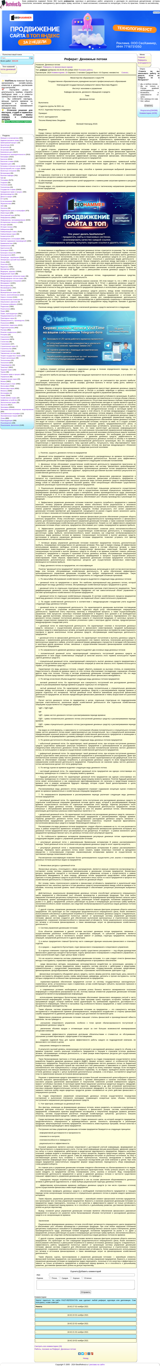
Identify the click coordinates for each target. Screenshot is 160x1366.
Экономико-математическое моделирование (17, 409)
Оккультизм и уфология (9, 302)
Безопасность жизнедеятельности (13, 154)
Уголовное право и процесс (10, 374)
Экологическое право (8, 402)
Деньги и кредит (6, 196)
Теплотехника (5, 360)
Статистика (5, 341)
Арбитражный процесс (9, 143)
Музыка (3, 290)
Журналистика (6, 203)
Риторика (4, 334)
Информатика (6, 217)
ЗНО (2, 206)
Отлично (86, 1278)
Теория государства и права (11, 356)
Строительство (6, 348)
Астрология (5, 147)
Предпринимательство (9, 316)
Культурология (6, 255)
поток (3, 69)
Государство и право (8, 189)
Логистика (4, 264)
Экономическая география (10, 413)
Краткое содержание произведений (13, 241)
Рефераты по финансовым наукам (57, 67)
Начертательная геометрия (10, 299)
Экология (4, 405)
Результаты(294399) (149, 110)
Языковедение (6, 423)
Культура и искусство (8, 253)
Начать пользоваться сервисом (18, 122)
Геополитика (5, 187)
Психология (5, 323)
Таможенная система (8, 353)
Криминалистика (7, 243)
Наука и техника (6, 297)
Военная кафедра (7, 175)
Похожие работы (85, 70)
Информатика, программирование (13, 220)
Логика (3, 262)
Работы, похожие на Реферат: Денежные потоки (55, 1349)
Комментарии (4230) (148, 113)
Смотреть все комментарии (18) (48, 1346)
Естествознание (6, 201)
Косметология (6, 236)
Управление (5, 377)
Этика (3, 418)
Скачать (125, 72)
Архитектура (5, 145)
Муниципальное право (9, 292)
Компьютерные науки (8, 234)
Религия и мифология (8, 332)
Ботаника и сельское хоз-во (11, 166)
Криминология (6, 245)
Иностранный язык (7, 215)
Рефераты (142, 60)
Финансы (4, 391)
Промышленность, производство (12, 320)
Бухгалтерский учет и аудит (10, 168)
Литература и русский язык (10, 260)
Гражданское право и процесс (11, 192)
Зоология (4, 208)
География (4, 180)
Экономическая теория (9, 416)
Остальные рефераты (9, 304)
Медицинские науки (8, 274)
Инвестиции (5, 213)
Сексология (5, 337)
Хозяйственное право (8, 398)
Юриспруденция (6, 420)
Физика (3, 381)
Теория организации (8, 358)
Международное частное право (12, 278)
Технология (5, 362)
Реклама (4, 330)
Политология (5, 309)
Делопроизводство (7, 194)
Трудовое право (6, 370)
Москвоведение (6, 288)
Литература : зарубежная (10, 257)
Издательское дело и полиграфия (13, 210)
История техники (7, 227)
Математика (5, 269)
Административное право (10, 140)
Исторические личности (9, 222)
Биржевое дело (6, 164)
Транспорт (4, 367)
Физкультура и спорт (8, 384)
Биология (4, 159)
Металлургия (5, 285)
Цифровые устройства (9, 400)
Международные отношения (11, 281)
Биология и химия (7, 161)
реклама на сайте (97, 1364)
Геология (4, 185)
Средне (63, 1278)
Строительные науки (8, 346)
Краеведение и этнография (10, 239)
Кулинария (4, 250)
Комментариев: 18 (59, 72)
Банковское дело (7, 152)
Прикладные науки (7, 318)
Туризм (3, 372)
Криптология (5, 248)
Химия (3, 395)
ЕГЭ (2, 199)
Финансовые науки (7, 388)
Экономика (5, 407)
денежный (10, 69)
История (4, 224)
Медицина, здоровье (8, 271)
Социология (5, 339)
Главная (141, 57)
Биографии (5, 157)
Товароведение (6, 365)
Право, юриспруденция (9, 313)
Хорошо (75, 1278)
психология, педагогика (9, 325)
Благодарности (144, 63)
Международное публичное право (13, 276)
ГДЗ (2, 178)
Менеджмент (5, 283)
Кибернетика (5, 229)
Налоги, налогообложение (10, 295)
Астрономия (5, 150)
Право (3, 311)
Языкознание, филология (10, 425)
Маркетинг (4, 267)
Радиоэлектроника (7, 327)
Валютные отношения (8, 171)
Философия (5, 386)
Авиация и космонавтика (9, 138)
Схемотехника (6, 351)
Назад (85, 1358)
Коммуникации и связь (9, 231)
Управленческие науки (9, 379)
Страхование (5, 344)
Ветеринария (5, 173)
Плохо (53, 1278)
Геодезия (4, 182)
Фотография (5, 393)
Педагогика (5, 306)
